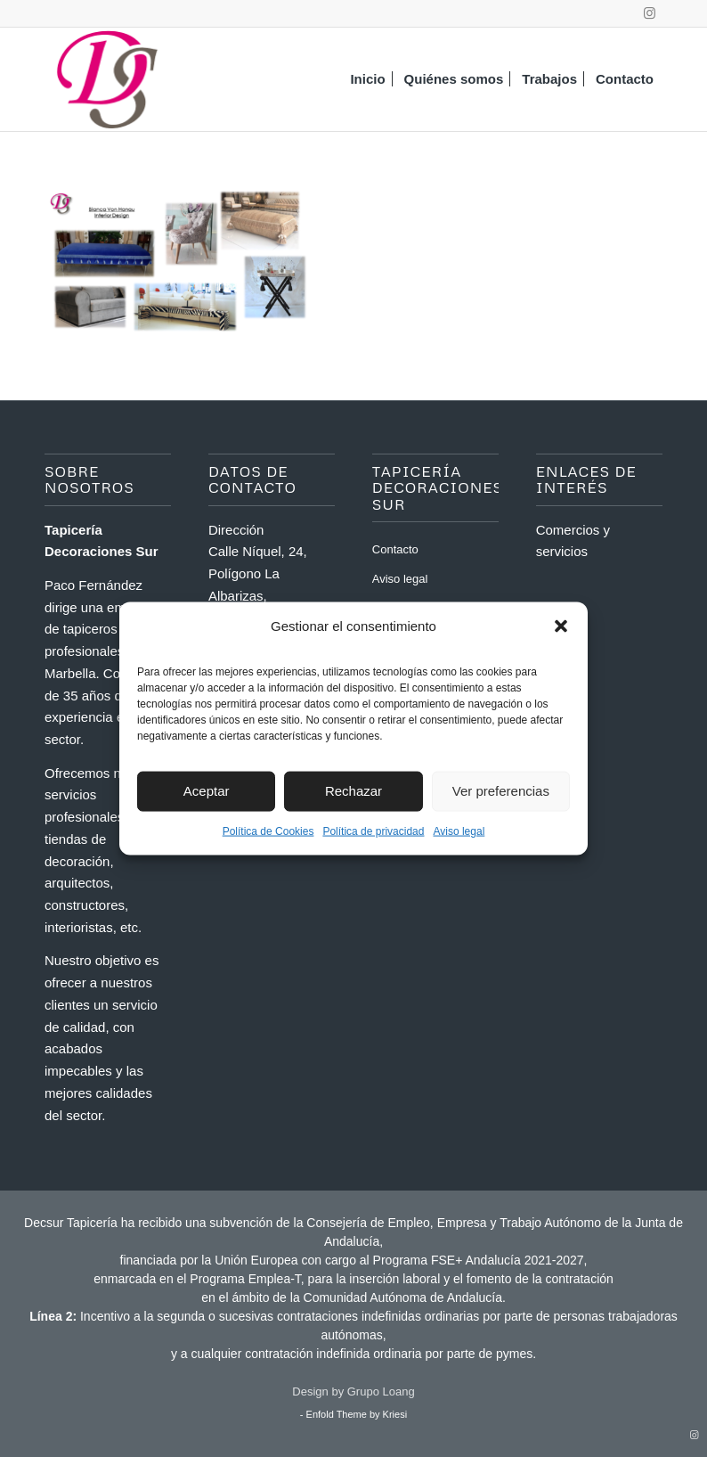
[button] (561, 625)
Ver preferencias (500, 790)
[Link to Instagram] (649, 13)
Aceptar (206, 790)
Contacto (395, 549)
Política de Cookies (268, 830)
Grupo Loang (381, 1391)
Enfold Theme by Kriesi (357, 1414)
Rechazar (353, 790)
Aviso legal (458, 830)
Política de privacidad (373, 830)
